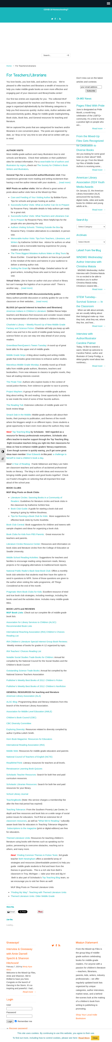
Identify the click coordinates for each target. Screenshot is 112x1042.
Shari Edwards (33, 454)
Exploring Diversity (15, 729)
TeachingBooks (13, 800)
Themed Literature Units (18, 838)
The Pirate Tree (13, 382)
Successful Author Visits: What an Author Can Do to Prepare (40, 205)
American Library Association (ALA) (23, 696)
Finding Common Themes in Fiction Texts (37, 855)
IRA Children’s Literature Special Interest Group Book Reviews (36, 641)
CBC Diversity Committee (18, 723)
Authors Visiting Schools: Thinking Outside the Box (35, 227)
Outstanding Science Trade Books (23, 670)
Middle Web (12, 751)
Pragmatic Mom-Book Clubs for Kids (24, 591)
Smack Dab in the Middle (18, 414)
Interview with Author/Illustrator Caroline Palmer (86, 338)
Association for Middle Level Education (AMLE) (29, 711)
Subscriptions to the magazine (21, 828)
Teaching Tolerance (15, 809)
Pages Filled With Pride (90, 105)
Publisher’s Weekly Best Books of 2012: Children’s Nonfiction (36, 686)
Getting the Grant (19, 268)
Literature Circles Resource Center (23, 544)
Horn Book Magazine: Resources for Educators (29, 739)
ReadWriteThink (14, 762)
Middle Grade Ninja (15, 355)
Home (9, 66)
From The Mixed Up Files (56, 40)
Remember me (23, 1021)
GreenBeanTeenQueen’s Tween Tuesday (26, 345)
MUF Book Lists (14, 612)
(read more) (64, 182)
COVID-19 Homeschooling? (56, 10)
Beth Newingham (27, 858)
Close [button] (95, 1038)
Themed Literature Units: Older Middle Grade (33, 896)
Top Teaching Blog (21, 432)
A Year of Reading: (21, 464)
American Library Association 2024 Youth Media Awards (90, 182)
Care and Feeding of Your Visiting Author (30, 197)
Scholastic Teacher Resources (21, 774)
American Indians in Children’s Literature (26, 311)
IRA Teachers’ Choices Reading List (24, 651)
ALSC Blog (11, 702)
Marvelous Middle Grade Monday (22, 364)
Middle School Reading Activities (22, 557)
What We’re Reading (49, 821)
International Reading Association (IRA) (25, 745)
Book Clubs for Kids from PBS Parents (25, 534)
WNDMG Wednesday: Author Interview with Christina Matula (89, 262)
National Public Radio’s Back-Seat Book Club (28, 571)
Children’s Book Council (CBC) (21, 717)
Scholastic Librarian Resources (21, 784)
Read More (84, 1038)
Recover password (18, 1028)
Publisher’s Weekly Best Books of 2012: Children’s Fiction (34, 680)
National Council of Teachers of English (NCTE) (29, 756)
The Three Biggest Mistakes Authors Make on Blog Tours (38, 253)
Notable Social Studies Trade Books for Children (29, 657)
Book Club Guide (19, 508)
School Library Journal (17, 794)
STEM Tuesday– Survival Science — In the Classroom (89, 301)
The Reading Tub (14, 405)
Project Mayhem (14, 391)
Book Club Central (15, 524)
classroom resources (16, 821)
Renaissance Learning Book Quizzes (24, 768)
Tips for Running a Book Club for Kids (29, 516)
